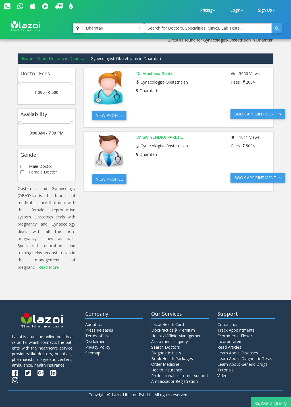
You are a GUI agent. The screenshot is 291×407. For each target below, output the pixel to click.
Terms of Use (98, 335)
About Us (93, 324)
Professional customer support (179, 375)
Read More (48, 267)
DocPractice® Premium (173, 330)
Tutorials (225, 370)
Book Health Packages (172, 358)
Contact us (227, 324)
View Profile (109, 115)
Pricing (207, 10)
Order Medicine (165, 364)
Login (236, 10)
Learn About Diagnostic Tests (244, 358)
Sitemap (92, 353)
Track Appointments (236, 330)
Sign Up (266, 10)
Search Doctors (165, 347)
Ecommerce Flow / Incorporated (234, 338)
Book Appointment (258, 114)
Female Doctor (43, 172)
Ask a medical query (169, 341)
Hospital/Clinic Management (177, 335)
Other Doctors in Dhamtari (62, 58)
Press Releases (99, 330)
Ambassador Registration (174, 381)
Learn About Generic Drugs (242, 364)
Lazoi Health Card (167, 324)
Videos (223, 375)
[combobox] (113, 28)
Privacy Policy (97, 347)
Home (27, 58)
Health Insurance (166, 370)
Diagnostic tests (166, 353)
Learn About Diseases (237, 353)
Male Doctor (40, 166)
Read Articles (229, 347)
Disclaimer (95, 341)
